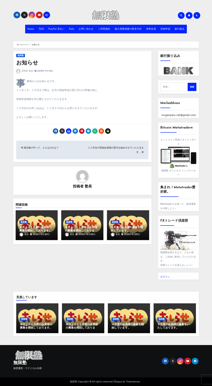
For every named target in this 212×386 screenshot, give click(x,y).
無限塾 (20, 55)
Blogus (118, 381)
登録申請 (165, 29)
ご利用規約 (104, 29)
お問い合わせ (86, 29)
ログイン (165, 276)
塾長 (31, 71)
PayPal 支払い (56, 29)
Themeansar (133, 381)
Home (30, 29)
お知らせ (27, 63)
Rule (71, 29)
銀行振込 (180, 29)
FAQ (41, 29)
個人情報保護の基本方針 (128, 29)
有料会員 (151, 29)
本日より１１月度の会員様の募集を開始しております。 (81, 231)
